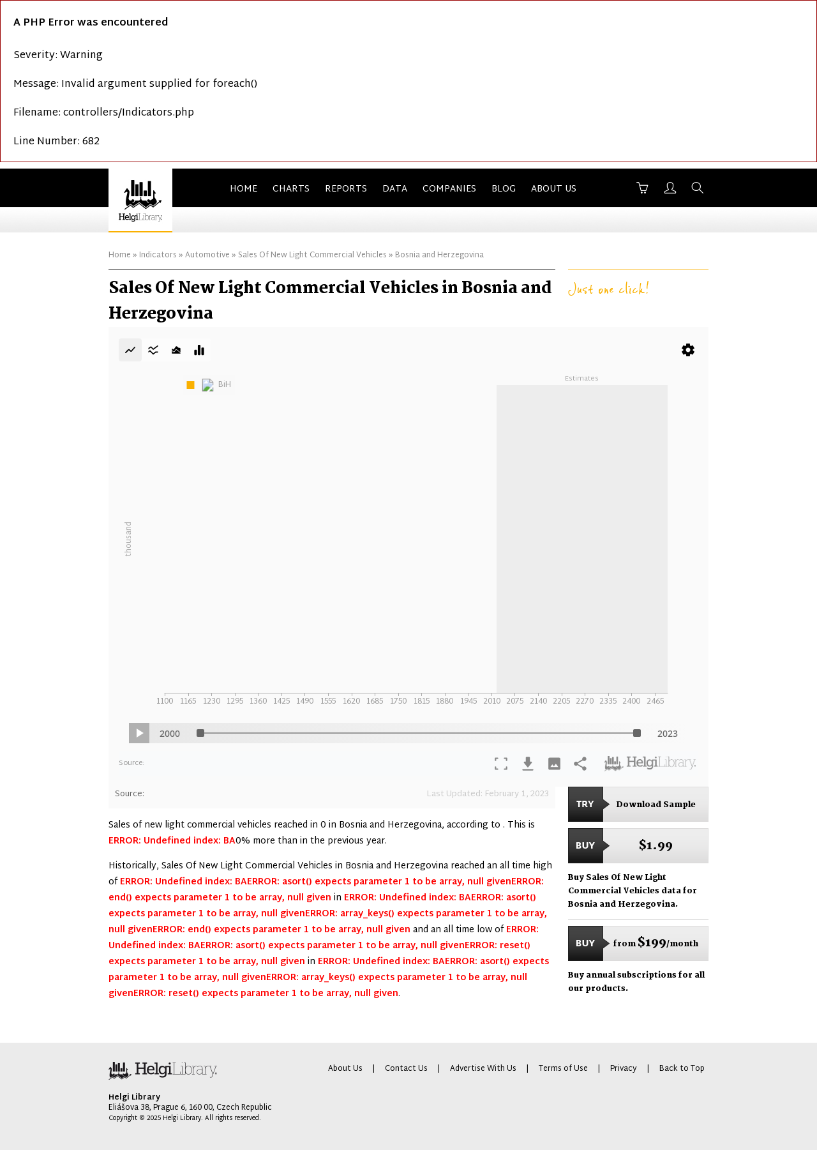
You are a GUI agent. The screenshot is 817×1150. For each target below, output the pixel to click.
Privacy (623, 1069)
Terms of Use (563, 1069)
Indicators (158, 255)
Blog (503, 189)
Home (243, 189)
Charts (291, 189)
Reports (346, 189)
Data (394, 189)
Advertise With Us (483, 1069)
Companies (449, 189)
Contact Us (406, 1069)
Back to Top (682, 1069)
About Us (553, 189)
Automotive (207, 255)
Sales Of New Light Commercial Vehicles (312, 255)
